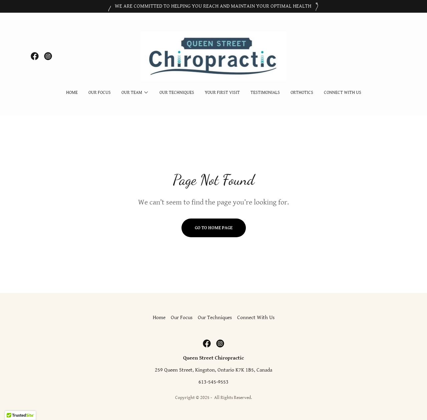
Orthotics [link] (302, 92)
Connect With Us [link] (342, 92)
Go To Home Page (214, 228)
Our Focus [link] (99, 92)
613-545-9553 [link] (213, 382)
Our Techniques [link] (176, 92)
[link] (34, 56)
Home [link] (72, 92)
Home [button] (159, 317)
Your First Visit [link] (222, 92)
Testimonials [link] (265, 92)
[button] (135, 93)
